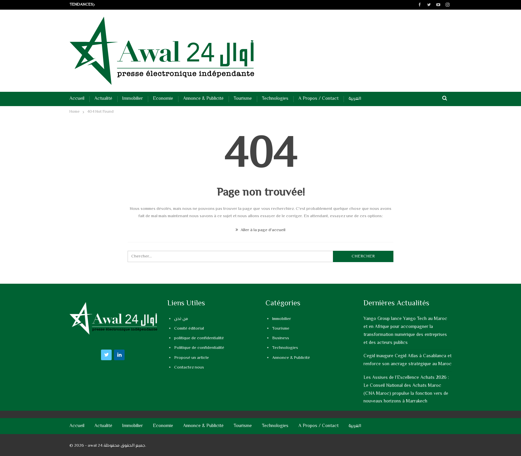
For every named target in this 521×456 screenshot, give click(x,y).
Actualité (103, 98)
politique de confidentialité (199, 338)
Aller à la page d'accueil (260, 230)
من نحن (181, 319)
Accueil (76, 98)
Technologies (275, 98)
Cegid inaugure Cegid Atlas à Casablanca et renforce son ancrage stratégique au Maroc (408, 360)
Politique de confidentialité (199, 348)
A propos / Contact (318, 98)
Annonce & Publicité (203, 98)
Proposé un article (191, 358)
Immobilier (132, 98)
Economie (163, 98)
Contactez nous (189, 367)
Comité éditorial (189, 328)
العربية (355, 98)
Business (280, 338)
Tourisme (243, 98)
